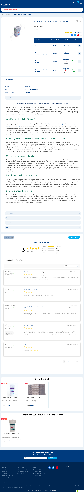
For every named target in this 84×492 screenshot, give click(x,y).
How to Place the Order (38, 473)
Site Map (4, 469)
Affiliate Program (37, 471)
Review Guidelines (37, 475)
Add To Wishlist (77, 21)
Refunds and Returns (7, 477)
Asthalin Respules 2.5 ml (33, 397)
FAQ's (34, 467)
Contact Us (4, 471)
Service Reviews (37, 469)
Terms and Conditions (7, 475)
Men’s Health (20, 473)
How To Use (9, 213)
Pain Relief (19, 475)
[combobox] (42, 10)
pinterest (57, 467)
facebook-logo (49, 467)
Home (3, 14)
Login (74, 3)
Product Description (12, 98)
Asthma (8, 14)
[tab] (43, 98)
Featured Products (21, 469)
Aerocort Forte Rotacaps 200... (11, 433)
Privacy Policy (5, 482)
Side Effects (9, 223)
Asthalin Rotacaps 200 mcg (9, 397)
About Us (4, 467)
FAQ (7, 227)
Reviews (9, 237)
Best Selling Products (22, 471)
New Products (20, 467)
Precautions (9, 218)
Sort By (60, 265)
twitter (53, 467)
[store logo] (6, 4)
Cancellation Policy (6, 480)
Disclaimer (4, 473)
